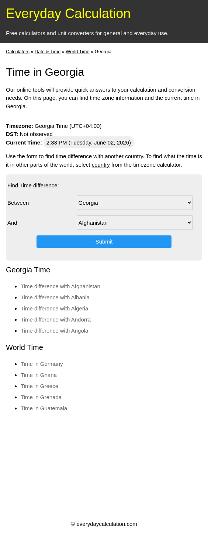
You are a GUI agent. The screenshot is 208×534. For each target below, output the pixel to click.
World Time (77, 51)
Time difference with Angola (54, 330)
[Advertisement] (103, 465)
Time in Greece (39, 386)
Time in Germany (42, 364)
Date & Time (47, 51)
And (12, 223)
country (101, 164)
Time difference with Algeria (54, 308)
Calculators (18, 51)
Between (18, 203)
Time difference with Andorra (56, 319)
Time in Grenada (41, 397)
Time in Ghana (39, 375)
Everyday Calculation (68, 13)
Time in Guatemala (44, 408)
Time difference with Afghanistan (60, 286)
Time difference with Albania (55, 297)
